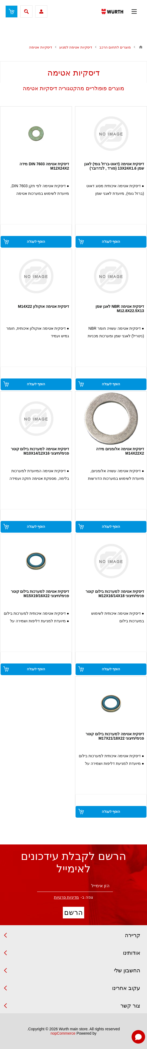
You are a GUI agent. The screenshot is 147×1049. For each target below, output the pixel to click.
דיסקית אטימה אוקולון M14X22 (43, 306)
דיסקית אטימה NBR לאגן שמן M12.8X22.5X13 (120, 308)
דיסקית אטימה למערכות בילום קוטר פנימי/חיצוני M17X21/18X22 (115, 736)
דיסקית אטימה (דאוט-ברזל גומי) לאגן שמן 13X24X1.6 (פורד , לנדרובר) (114, 166)
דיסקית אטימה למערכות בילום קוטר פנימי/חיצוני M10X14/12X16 (40, 451)
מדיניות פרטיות (66, 897)
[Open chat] (138, 1037)
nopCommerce (63, 1033)
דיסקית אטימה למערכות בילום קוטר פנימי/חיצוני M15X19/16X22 (40, 593)
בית (140, 47)
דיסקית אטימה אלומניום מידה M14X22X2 (120, 451)
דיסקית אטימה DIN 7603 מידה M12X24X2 (44, 166)
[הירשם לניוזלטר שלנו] (75, 886)
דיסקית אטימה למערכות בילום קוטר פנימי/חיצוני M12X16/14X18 (115, 593)
